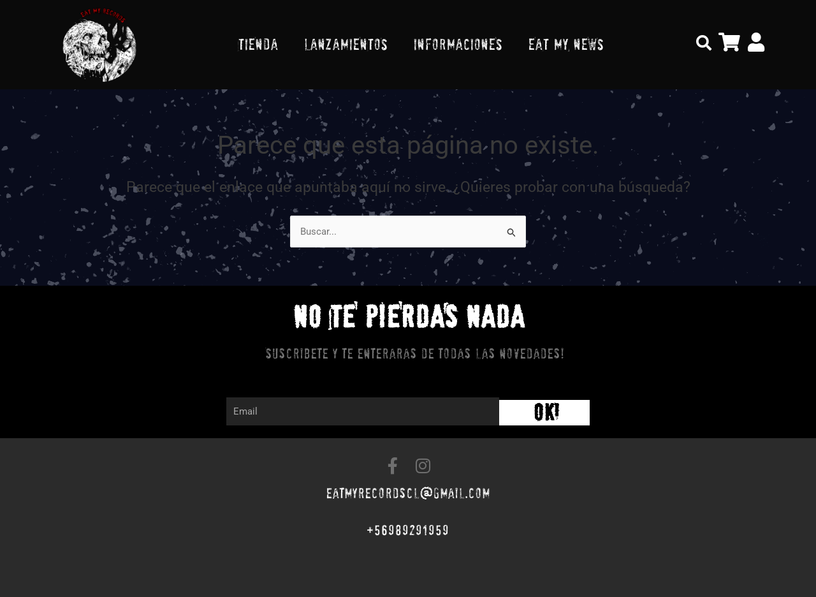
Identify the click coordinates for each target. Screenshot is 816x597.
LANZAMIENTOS (345, 44)
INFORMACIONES (457, 44)
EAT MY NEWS (566, 44)
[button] (703, 42)
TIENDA (258, 44)
